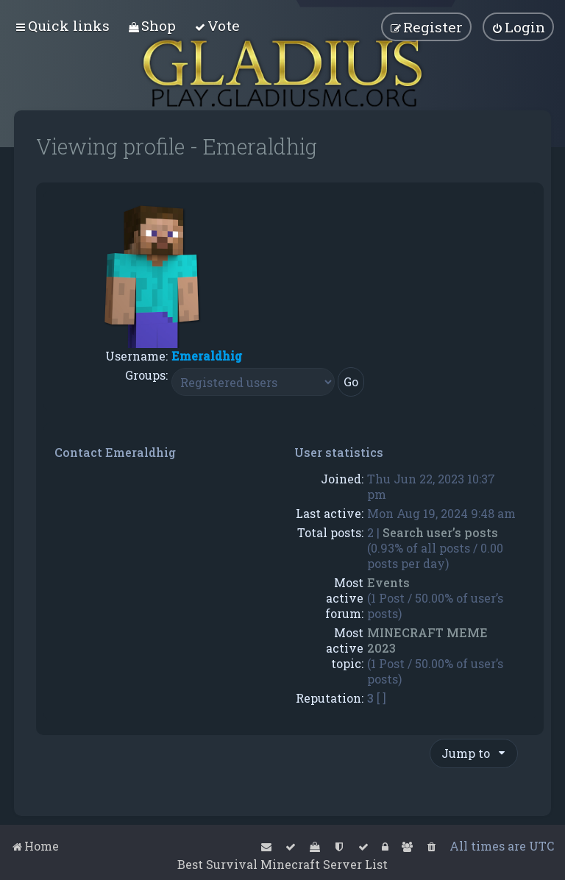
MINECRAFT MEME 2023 (427, 640)
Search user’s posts (440, 532)
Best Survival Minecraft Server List (282, 864)
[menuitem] (152, 25)
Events (388, 582)
